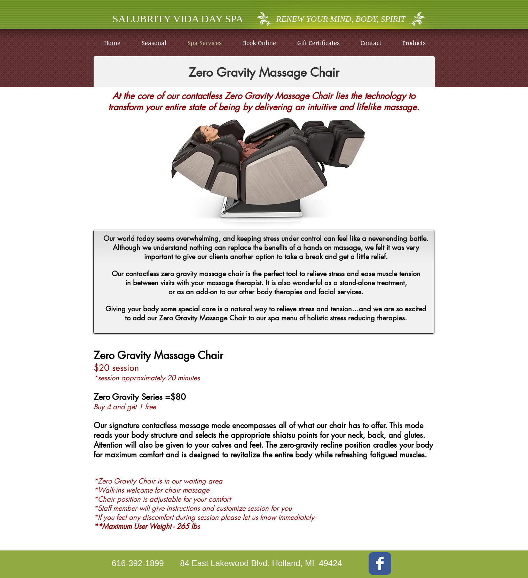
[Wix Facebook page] (380, 563)
